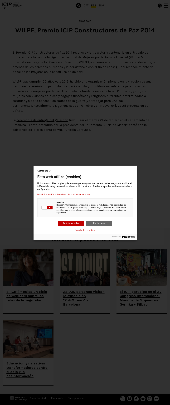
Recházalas (99, 223)
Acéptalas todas (71, 223)
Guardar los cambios (85, 230)
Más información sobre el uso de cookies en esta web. (64, 194)
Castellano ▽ (44, 170)
